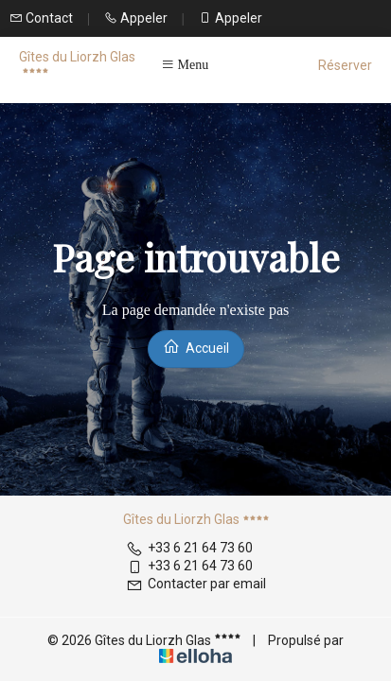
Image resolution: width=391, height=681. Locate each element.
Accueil (196, 347)
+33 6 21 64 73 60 (189, 547)
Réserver (345, 65)
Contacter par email (196, 583)
